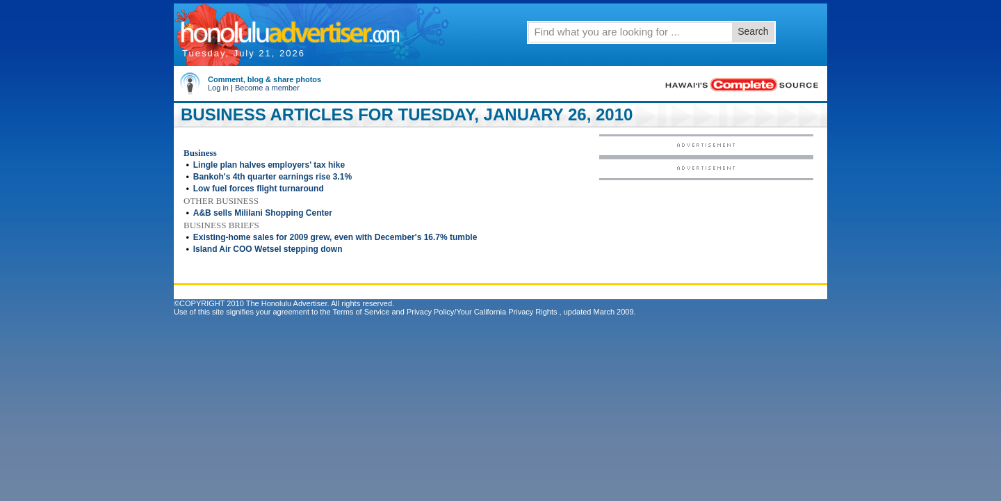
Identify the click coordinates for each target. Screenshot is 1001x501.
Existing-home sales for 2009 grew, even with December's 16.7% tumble (335, 237)
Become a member (267, 88)
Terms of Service (360, 312)
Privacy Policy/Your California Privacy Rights (482, 312)
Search (753, 31)
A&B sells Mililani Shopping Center (262, 213)
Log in (218, 88)
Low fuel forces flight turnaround (258, 188)
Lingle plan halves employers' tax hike (269, 165)
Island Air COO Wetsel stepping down (268, 249)
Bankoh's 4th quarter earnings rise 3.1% (272, 177)
